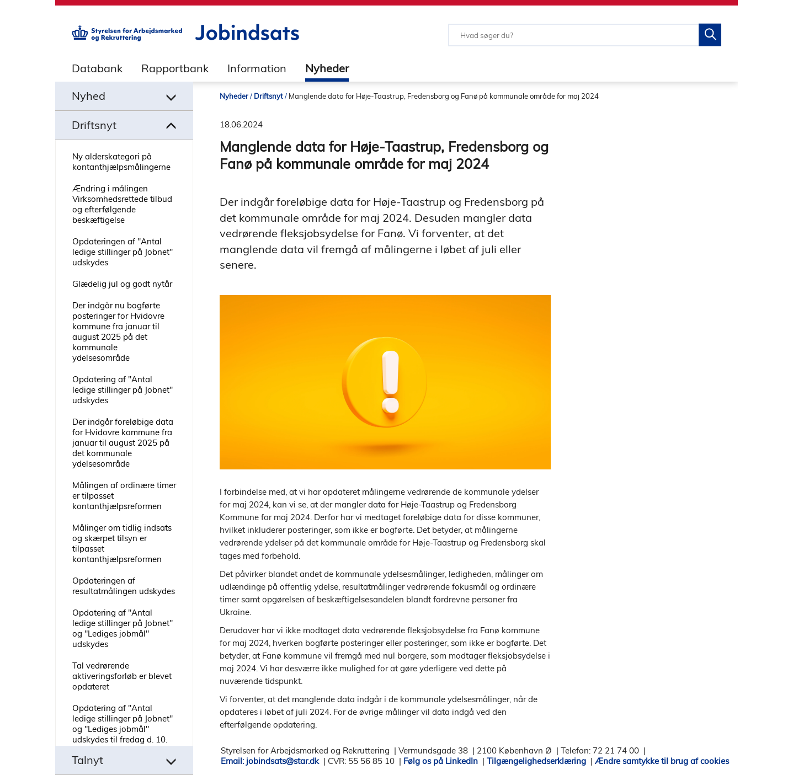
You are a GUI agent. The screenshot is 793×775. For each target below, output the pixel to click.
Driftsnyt (268, 96)
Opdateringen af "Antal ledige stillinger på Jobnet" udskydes (122, 252)
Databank (97, 68)
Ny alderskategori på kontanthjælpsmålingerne (121, 161)
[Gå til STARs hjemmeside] (127, 38)
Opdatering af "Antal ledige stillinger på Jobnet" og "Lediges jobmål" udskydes (122, 628)
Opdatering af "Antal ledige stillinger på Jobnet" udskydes (122, 389)
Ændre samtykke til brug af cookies (662, 761)
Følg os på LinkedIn (440, 761)
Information (256, 68)
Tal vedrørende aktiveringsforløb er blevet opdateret (122, 676)
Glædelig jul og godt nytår (122, 284)
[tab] (89, 68)
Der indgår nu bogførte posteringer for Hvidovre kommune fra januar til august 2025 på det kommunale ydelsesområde (118, 331)
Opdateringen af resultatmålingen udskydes (123, 585)
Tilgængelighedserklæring (536, 761)
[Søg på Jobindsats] (710, 35)
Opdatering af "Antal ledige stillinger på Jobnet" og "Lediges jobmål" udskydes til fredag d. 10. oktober (122, 729)
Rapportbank (175, 68)
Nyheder (327, 68)
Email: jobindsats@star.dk (270, 761)
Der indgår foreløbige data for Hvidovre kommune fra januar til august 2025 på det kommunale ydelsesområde (122, 442)
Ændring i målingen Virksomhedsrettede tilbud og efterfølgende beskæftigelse (122, 204)
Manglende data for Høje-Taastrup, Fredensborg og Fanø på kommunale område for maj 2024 (444, 96)
